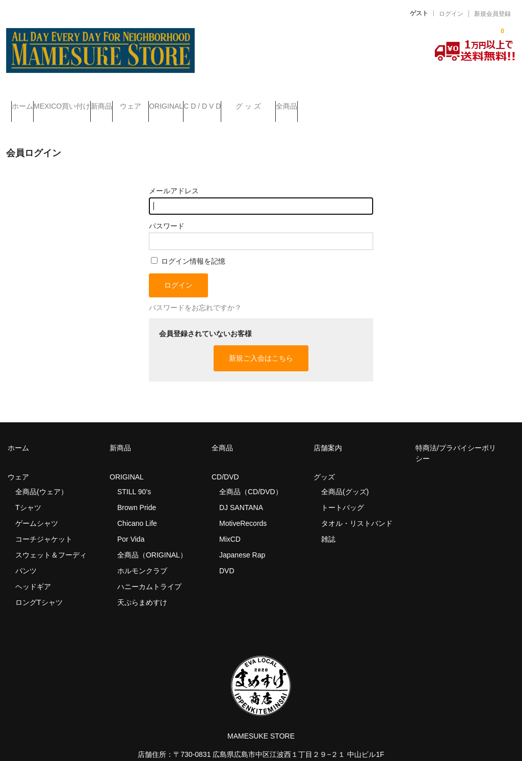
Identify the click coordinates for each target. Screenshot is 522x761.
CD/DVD (225, 462)
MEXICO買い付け (87, 101)
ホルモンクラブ (142, 556)
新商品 (147, 101)
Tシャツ (28, 493)
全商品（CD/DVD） (254, 477)
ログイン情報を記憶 (188, 246)
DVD (226, 556)
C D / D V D (309, 101)
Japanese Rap (242, 540)
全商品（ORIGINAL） (152, 540)
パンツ (26, 556)
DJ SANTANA (241, 493)
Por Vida (130, 524)
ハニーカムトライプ (149, 572)
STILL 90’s (134, 477)
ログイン (451, 13)
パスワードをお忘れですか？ (195, 293)
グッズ (328, 462)
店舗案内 (328, 433)
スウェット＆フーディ (51, 540)
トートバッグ (342, 493)
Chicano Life (137, 508)
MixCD (230, 524)
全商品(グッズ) (345, 477)
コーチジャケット (43, 524)
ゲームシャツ (36, 508)
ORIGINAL (253, 101)
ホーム (27, 101)
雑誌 (328, 524)
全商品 (434, 101)
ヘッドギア (33, 572)
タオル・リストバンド (357, 508)
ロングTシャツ (39, 588)
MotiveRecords (243, 508)
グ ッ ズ (376, 101)
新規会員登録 (492, 13)
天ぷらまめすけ (142, 588)
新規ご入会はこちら (261, 343)
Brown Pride (136, 493)
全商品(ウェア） (41, 477)
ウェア (197, 101)
